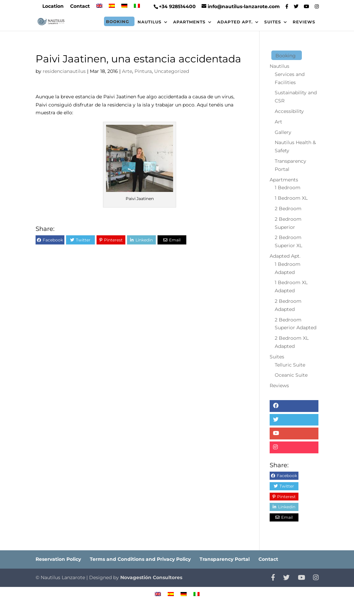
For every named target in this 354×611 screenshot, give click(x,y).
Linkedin (144, 239)
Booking (117, 21)
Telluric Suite (290, 365)
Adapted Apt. (235, 22)
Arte (127, 71)
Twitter (83, 239)
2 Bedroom (288, 208)
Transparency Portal (225, 559)
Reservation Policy (58, 559)
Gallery (283, 132)
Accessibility (289, 111)
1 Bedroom (287, 187)
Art (278, 122)
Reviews (304, 22)
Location (53, 6)
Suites (272, 22)
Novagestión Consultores (151, 577)
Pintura (143, 71)
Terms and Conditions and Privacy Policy (140, 559)
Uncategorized (171, 71)
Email (175, 239)
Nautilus (150, 22)
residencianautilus (64, 71)
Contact (80, 6)
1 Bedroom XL (291, 198)
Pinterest (113, 239)
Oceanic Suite (291, 375)
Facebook (53, 239)
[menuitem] (99, 8)
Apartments (189, 22)
